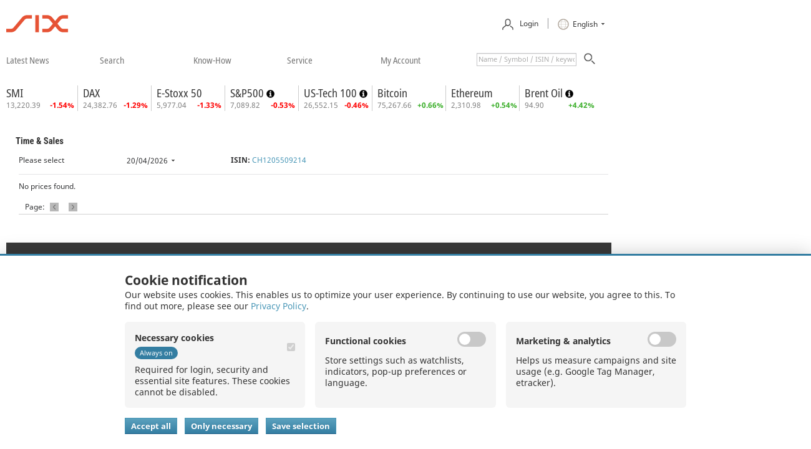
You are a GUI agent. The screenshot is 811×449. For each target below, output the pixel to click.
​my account (400, 60)
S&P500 (248, 92)
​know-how (212, 60)
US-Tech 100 (331, 92)
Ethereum (472, 92)
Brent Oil (545, 92)
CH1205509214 (279, 160)
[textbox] (526, 59)
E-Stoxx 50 (179, 92)
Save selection (301, 426)
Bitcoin (392, 92)
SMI (14, 92)
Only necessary (221, 426)
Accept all (151, 426)
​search (112, 60)
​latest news (27, 60)
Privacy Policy (278, 306)
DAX (91, 92)
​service (300, 60)
